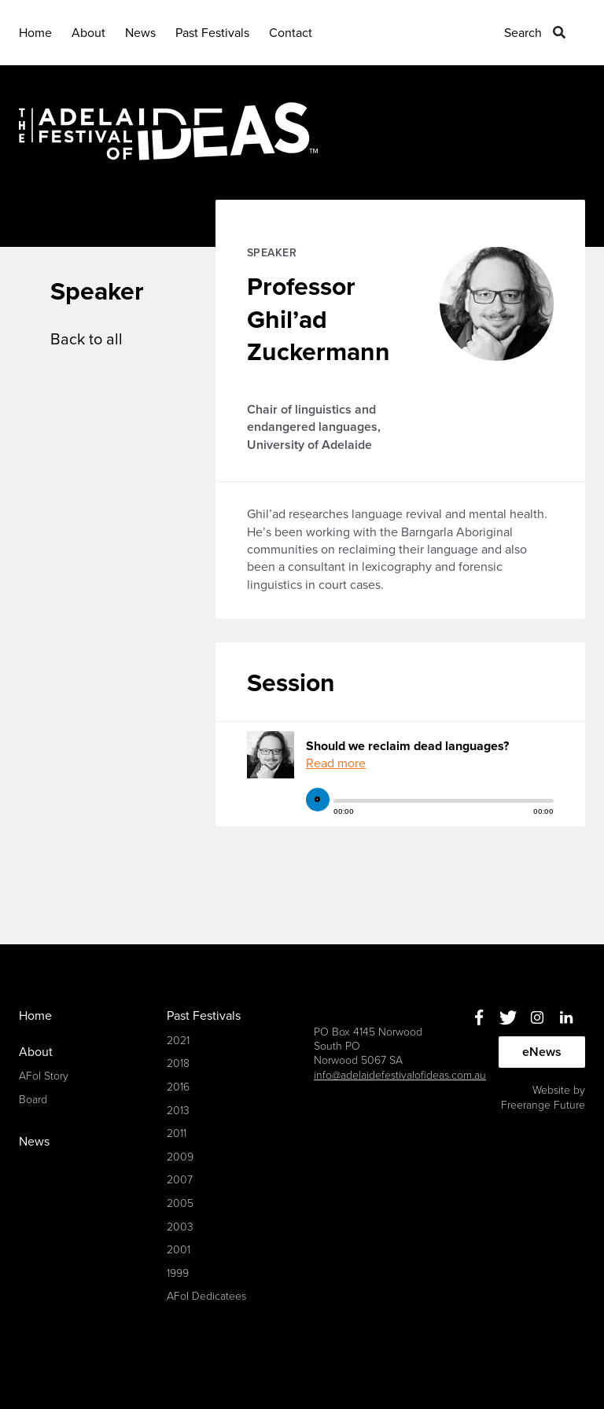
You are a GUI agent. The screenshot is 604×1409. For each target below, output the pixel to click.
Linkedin (566, 1017)
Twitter (507, 1017)
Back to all (86, 339)
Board (33, 1099)
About (88, 33)
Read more (336, 763)
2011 (176, 1133)
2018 (178, 1063)
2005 (180, 1203)
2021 (178, 1040)
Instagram (537, 1017)
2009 (180, 1157)
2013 (178, 1110)
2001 (178, 1249)
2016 (178, 1087)
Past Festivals (212, 33)
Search (523, 33)
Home (35, 33)
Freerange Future (543, 1105)
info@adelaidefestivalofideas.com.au (400, 1075)
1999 (178, 1273)
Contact (290, 33)
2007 (180, 1179)
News (140, 33)
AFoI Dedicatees (206, 1296)
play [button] (318, 799)
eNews (542, 1052)
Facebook (478, 1017)
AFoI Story (43, 1076)
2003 (180, 1227)
